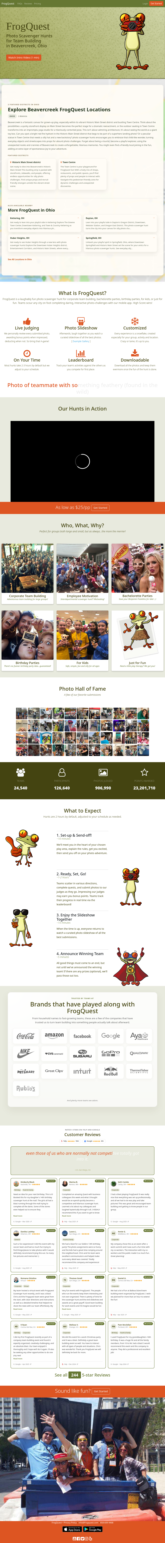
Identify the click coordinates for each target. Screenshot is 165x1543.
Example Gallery (81, 341)
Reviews (28, 3)
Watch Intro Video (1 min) (23, 57)
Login (145, 3)
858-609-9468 (106, 1522)
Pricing (37, 3)
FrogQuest (8, 3)
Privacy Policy (70, 1522)
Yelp (70, 1221)
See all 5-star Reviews (82, 1375)
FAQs (19, 3)
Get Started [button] (156, 3)
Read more (17, 1216)
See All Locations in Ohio (20, 259)
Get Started (100, 507)
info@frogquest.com (88, 1522)
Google (22, 1221)
